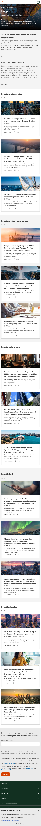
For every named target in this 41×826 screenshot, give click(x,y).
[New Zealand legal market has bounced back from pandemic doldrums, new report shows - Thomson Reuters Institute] (20, 409)
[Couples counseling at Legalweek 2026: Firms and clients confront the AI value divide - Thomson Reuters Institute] (20, 245)
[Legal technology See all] (4, 611)
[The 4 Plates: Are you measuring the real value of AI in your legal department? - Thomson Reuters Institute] (20, 669)
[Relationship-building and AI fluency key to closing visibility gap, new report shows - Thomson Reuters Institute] (20, 631)
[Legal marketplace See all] (4, 351)
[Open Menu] (38, 2)
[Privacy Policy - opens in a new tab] (30, 768)
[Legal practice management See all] (4, 225)
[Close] (38, 810)
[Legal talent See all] (4, 478)
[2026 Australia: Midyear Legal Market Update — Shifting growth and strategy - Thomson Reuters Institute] (20, 447)
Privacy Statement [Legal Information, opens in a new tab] (14, 820)
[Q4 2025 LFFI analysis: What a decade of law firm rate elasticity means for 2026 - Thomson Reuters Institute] (20, 156)
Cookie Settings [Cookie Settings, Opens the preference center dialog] (20, 824)
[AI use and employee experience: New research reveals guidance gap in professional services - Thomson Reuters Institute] (20, 539)
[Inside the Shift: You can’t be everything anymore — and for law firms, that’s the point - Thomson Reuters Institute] (20, 283)
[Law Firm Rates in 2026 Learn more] (5, 85)
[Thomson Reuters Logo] (6, 2)
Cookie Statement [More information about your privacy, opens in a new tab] (6, 820)
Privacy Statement (9, 763)
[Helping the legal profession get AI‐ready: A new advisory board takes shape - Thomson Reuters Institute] (20, 707)
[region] (20, 817)
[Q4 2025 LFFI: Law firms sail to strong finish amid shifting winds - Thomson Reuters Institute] (20, 194)
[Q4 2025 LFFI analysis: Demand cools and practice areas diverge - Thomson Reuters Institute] (20, 118)
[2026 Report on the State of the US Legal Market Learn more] (5, 57)
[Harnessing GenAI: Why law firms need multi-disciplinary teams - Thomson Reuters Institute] (20, 321)
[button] (20, 783)
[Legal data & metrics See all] (4, 98)
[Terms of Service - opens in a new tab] (6, 770)
